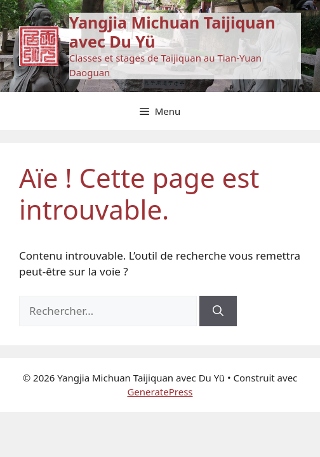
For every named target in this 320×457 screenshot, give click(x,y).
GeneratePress (159, 391)
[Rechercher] (218, 311)
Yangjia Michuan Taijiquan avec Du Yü (172, 31)
